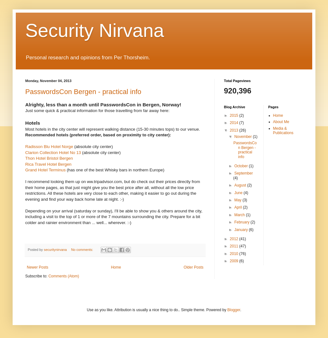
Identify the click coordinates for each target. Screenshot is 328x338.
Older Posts (193, 267)
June (238, 193)
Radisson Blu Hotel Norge (49, 146)
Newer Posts (37, 267)
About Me (281, 122)
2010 (234, 254)
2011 (234, 246)
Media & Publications (283, 130)
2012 (234, 239)
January (241, 230)
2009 (234, 261)
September (243, 173)
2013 (234, 130)
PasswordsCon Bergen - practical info (83, 92)
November (243, 136)
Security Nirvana (94, 30)
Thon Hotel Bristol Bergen (49, 158)
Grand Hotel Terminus (45, 170)
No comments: (82, 250)
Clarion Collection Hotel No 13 (53, 152)
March (240, 215)
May (238, 200)
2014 (234, 123)
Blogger (233, 310)
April (238, 207)
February (242, 222)
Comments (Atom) (63, 276)
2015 (234, 115)
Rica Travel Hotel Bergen (48, 164)
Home (116, 267)
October (241, 166)
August (240, 185)
